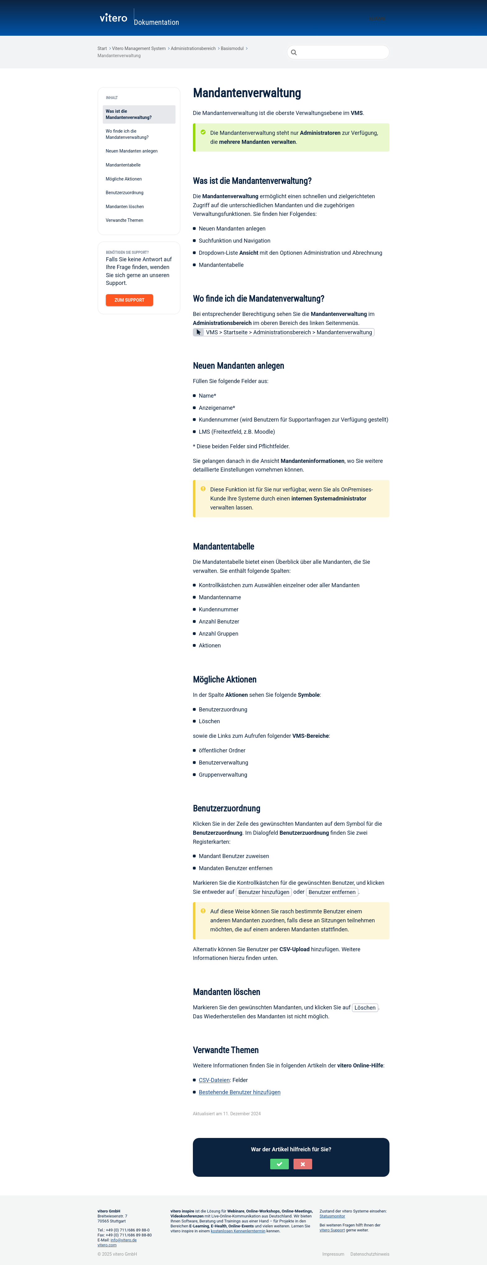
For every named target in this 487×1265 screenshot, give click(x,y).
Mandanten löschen (125, 205)
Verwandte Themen (124, 219)
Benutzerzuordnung (124, 191)
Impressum (333, 1253)
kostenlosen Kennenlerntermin (238, 1230)
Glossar (377, 18)
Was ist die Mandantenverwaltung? (129, 113)
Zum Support (129, 299)
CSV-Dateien (214, 1078)
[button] (279, 1163)
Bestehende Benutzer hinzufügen (239, 1091)
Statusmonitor (332, 1215)
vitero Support (332, 1229)
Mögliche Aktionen (124, 177)
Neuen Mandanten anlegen (132, 150)
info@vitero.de (124, 1239)
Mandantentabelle (123, 164)
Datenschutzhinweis (370, 1253)
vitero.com (107, 1244)
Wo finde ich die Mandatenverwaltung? (127, 133)
